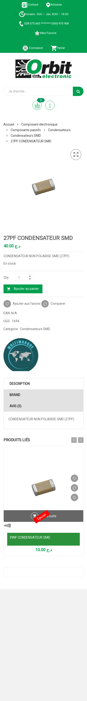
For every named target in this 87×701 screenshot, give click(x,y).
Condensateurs (59, 130)
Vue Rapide (74, 497)
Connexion (32, 48)
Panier (58, 48)
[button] (76, 154)
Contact (30, 4)
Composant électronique (39, 124)
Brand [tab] (15, 395)
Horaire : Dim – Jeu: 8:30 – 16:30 (43, 14)
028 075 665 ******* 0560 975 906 (43, 23)
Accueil (8, 124)
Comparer (58, 303)
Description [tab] (20, 384)
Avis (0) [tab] (15, 406)
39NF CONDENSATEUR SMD (30, 537)
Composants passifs (26, 130)
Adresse (54, 4)
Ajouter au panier (26, 289)
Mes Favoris (45, 33)
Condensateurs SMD (26, 135)
